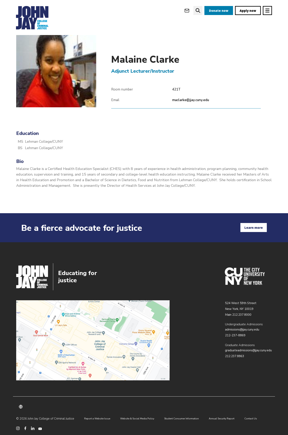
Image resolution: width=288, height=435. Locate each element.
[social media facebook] (25, 428)
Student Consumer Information (181, 418)
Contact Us (250, 418)
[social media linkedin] (32, 428)
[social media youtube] (40, 428)
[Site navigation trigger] (267, 10)
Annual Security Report (221, 418)
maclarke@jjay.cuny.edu (190, 107)
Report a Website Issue (97, 418)
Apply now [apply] (248, 11)
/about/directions (93, 340)
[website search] (197, 10)
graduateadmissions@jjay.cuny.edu (248, 350)
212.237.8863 (234, 356)
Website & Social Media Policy (137, 418)
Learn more (253, 228)
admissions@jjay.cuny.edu (242, 330)
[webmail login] (186, 10)
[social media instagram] (18, 428)
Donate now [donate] (218, 11)
